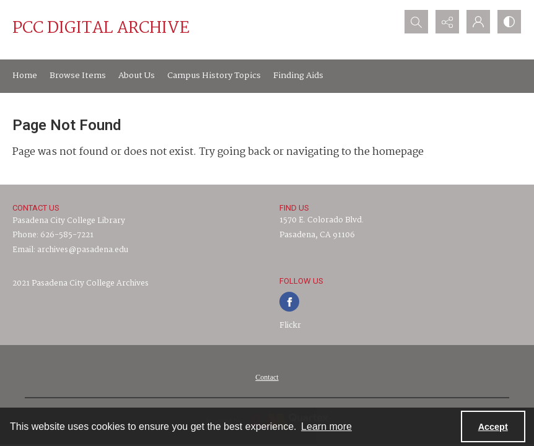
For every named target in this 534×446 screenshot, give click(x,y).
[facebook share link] (289, 302)
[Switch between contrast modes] (509, 21)
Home (24, 75)
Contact (266, 377)
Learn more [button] (326, 426)
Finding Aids (298, 75)
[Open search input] (416, 21)
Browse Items (78, 75)
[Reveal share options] (447, 21)
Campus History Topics (214, 75)
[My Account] (478, 21)
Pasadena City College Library (68, 220)
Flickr (290, 325)
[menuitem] (266, 377)
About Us (136, 75)
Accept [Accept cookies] (493, 427)
